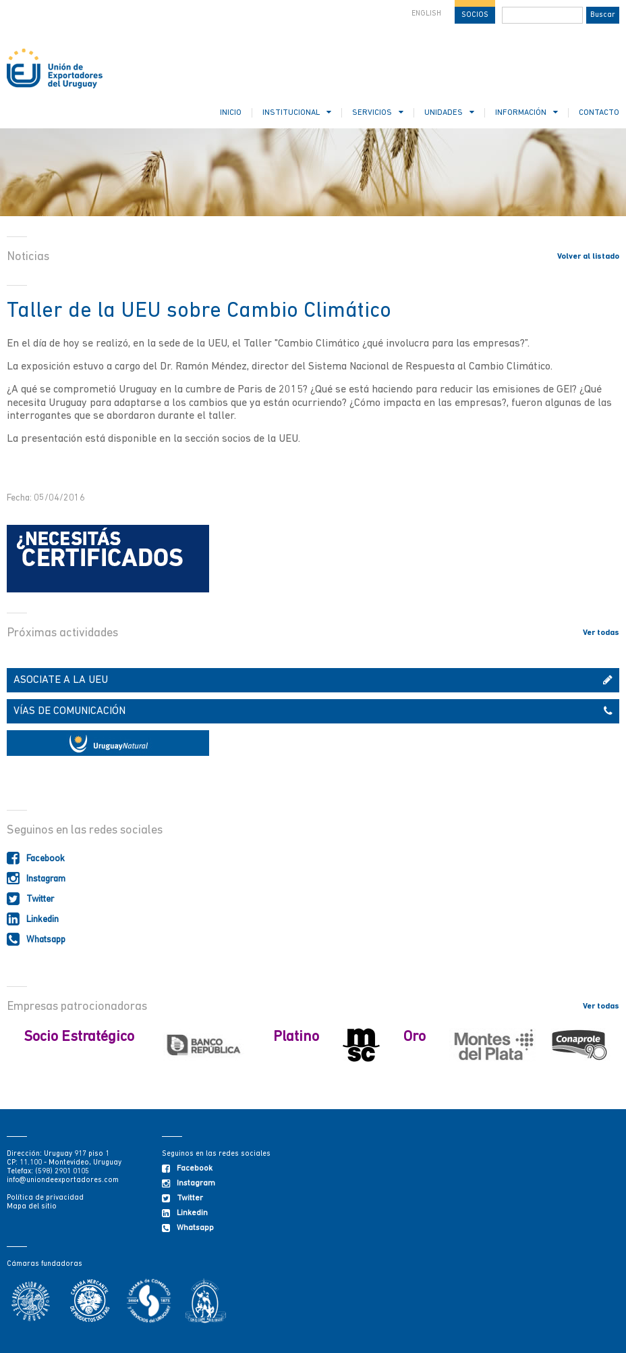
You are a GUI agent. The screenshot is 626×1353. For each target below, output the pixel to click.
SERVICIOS (377, 112)
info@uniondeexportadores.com (63, 1180)
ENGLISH (426, 14)
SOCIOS (474, 15)
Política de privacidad (45, 1198)
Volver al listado (588, 257)
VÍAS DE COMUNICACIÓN (313, 711)
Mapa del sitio (32, 1206)
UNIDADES (449, 112)
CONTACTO (599, 113)
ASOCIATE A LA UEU (313, 680)
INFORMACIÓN (526, 112)
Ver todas (601, 633)
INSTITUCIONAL (296, 112)
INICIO (230, 113)
